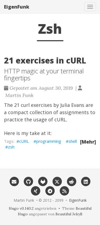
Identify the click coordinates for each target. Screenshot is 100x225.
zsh (11, 146)
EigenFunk (16, 6)
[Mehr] (88, 141)
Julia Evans (72, 105)
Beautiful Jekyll (68, 214)
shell (73, 141)
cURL (60, 119)
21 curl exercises (33, 105)
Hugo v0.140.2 (21, 208)
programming (48, 141)
